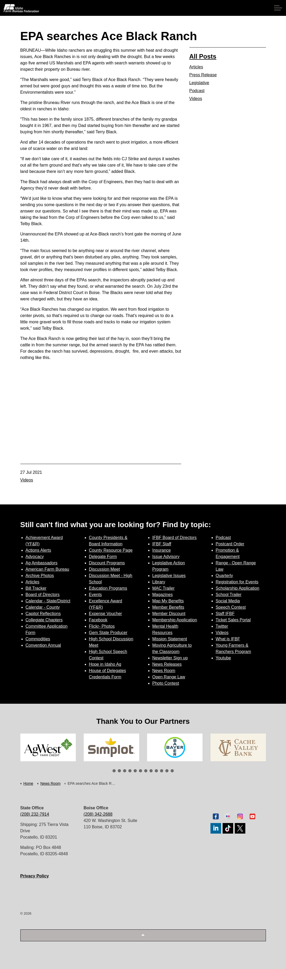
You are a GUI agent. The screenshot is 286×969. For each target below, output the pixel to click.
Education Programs (108, 588)
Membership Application (174, 620)
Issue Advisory (166, 556)
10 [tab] (161, 770)
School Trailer (229, 594)
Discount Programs (107, 563)
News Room (163, 670)
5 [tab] (135, 770)
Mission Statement (169, 639)
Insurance (161, 550)
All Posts (203, 56)
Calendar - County (43, 607)
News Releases (167, 664)
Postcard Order (230, 544)
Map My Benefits (168, 601)
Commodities (38, 639)
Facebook (98, 620)
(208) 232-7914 (34, 814)
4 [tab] (130, 770)
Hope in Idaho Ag (105, 664)
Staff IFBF (225, 613)
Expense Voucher (105, 613)
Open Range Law (168, 677)
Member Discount (168, 613)
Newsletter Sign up (170, 658)
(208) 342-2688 (98, 814)
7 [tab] (145, 770)
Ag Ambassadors (42, 563)
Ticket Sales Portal (233, 620)
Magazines (162, 594)
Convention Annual (43, 645)
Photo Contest (165, 683)
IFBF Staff (161, 544)
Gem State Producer (108, 632)
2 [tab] (119, 770)
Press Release (203, 75)
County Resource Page (111, 550)
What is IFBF (228, 639)
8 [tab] (151, 770)
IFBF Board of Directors (174, 537)
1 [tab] (114, 770)
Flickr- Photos (102, 626)
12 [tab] (172, 770)
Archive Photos (40, 575)
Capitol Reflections (43, 613)
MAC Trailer (163, 588)
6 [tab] (140, 770)
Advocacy (35, 556)
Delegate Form (103, 556)
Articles (196, 67)
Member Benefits (168, 607)
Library (158, 582)
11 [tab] (166, 770)
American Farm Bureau (47, 569)
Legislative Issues (169, 575)
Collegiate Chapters (44, 620)
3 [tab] (124, 770)
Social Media (228, 601)
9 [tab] (156, 770)
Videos (26, 480)
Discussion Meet (104, 569)
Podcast (197, 90)
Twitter (222, 626)
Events (95, 594)
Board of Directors (43, 594)
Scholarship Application (237, 588)
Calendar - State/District (48, 601)
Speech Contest (231, 607)
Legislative (199, 83)
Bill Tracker (36, 588)
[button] (143, 935)
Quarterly (224, 575)
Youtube (223, 658)
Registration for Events (237, 582)
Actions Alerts (38, 550)
